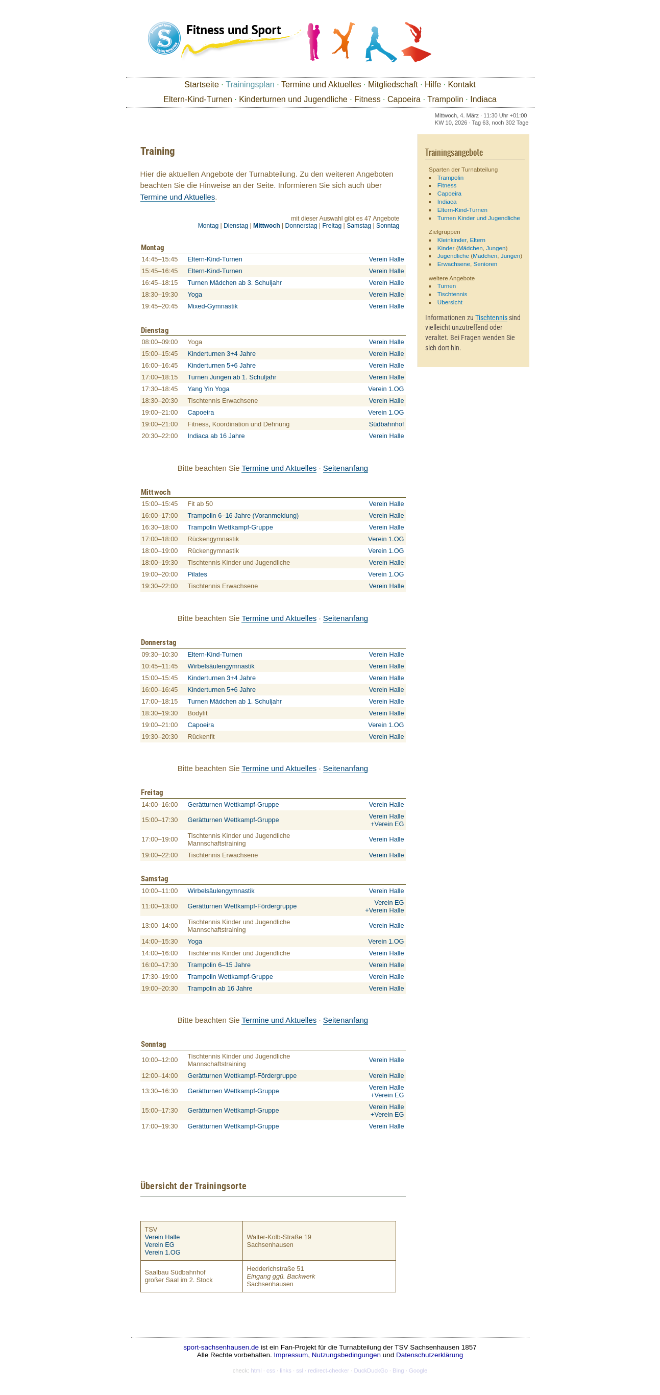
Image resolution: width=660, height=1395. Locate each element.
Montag (208, 225)
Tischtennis (452, 294)
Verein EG (160, 1244)
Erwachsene (453, 263)
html (256, 1370)
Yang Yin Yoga (209, 389)
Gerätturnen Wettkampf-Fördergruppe (242, 906)
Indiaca (483, 99)
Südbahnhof (386, 424)
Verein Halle (386, 259)
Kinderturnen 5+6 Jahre (222, 365)
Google (418, 1370)
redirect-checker (328, 1370)
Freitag (331, 225)
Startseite (201, 84)
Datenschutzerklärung (429, 1355)
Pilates (197, 574)
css (270, 1370)
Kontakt (461, 84)
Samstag (359, 225)
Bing (398, 1370)
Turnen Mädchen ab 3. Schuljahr (235, 282)
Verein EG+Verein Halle (384, 906)
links (285, 1370)
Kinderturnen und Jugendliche (293, 99)
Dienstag (236, 225)
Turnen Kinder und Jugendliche (478, 217)
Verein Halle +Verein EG (386, 820)
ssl (299, 1370)
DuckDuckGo (370, 1370)
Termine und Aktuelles (321, 84)
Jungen (495, 248)
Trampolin (445, 99)
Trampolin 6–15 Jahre (219, 965)
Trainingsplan (250, 84)
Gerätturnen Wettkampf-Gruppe (233, 804)
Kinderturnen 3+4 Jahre (222, 353)
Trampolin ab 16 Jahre (220, 988)
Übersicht (449, 302)
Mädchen (470, 248)
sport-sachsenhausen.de (221, 1347)
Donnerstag (301, 225)
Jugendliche (453, 255)
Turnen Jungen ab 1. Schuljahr (232, 377)
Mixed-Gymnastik (213, 306)
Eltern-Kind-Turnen (197, 99)
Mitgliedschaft (393, 84)
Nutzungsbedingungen (346, 1355)
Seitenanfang (345, 468)
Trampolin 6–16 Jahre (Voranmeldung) (243, 515)
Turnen (446, 285)
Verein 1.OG (386, 389)
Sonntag (387, 225)
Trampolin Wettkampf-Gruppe (230, 527)
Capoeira (404, 99)
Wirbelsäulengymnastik (221, 666)
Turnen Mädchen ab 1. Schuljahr (235, 701)
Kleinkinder (452, 239)
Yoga (195, 294)
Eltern (477, 239)
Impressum (291, 1355)
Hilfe (433, 84)
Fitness (367, 99)
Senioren (486, 263)
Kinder (446, 248)
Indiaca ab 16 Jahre (216, 436)
